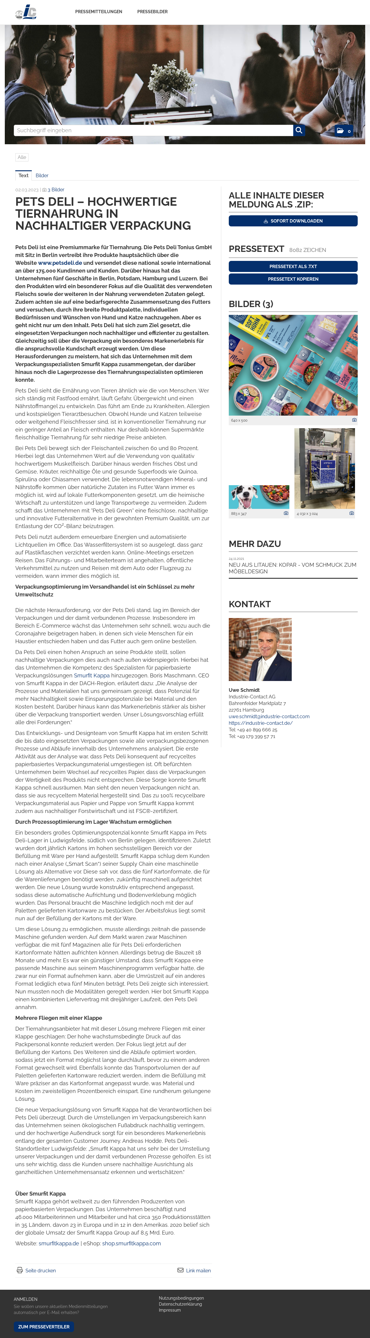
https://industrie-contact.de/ (261, 723)
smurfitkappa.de (59, 1243)
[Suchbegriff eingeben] (159, 130)
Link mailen (198, 1271)
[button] (344, 130)
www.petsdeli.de (60, 263)
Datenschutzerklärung (180, 1304)
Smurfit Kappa (92, 675)
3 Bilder (56, 190)
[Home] (25, 12)
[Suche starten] (299, 130)
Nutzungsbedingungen (181, 1298)
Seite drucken (40, 1271)
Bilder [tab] (42, 175)
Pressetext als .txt (293, 266)
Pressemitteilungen (98, 11)
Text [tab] (23, 175)
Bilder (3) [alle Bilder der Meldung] (251, 304)
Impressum (170, 1310)
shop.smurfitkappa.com (131, 1243)
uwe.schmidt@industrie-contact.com (269, 716)
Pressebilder (152, 11)
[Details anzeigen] (353, 420)
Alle (22, 157)
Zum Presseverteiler (44, 1327)
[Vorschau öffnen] (293, 365)
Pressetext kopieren (293, 279)
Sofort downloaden (293, 221)
